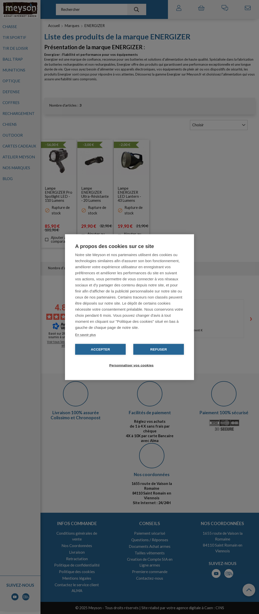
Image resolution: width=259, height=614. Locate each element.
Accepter (100, 349)
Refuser (158, 349)
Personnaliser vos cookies (131, 365)
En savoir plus (85, 334)
